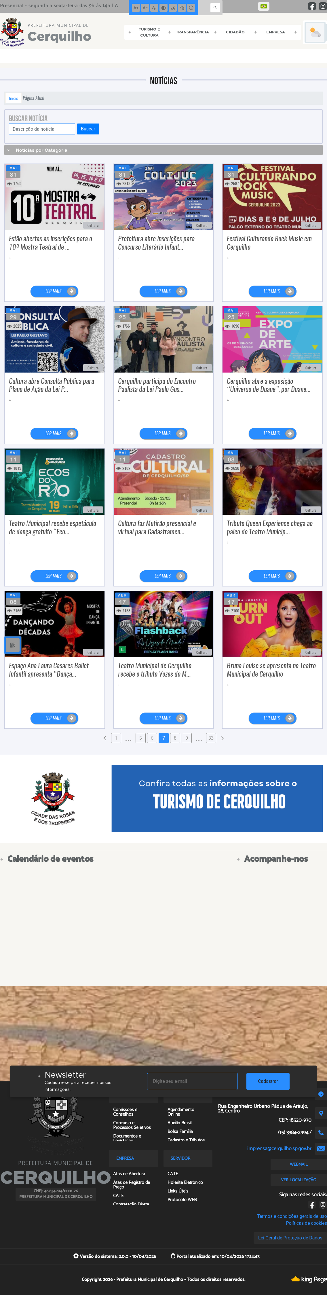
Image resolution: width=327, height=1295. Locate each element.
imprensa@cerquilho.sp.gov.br (279, 1148)
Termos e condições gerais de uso (292, 1216)
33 (211, 738)
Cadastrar (268, 1081)
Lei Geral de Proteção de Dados (290, 1238)
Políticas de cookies (306, 1223)
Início (13, 98)
